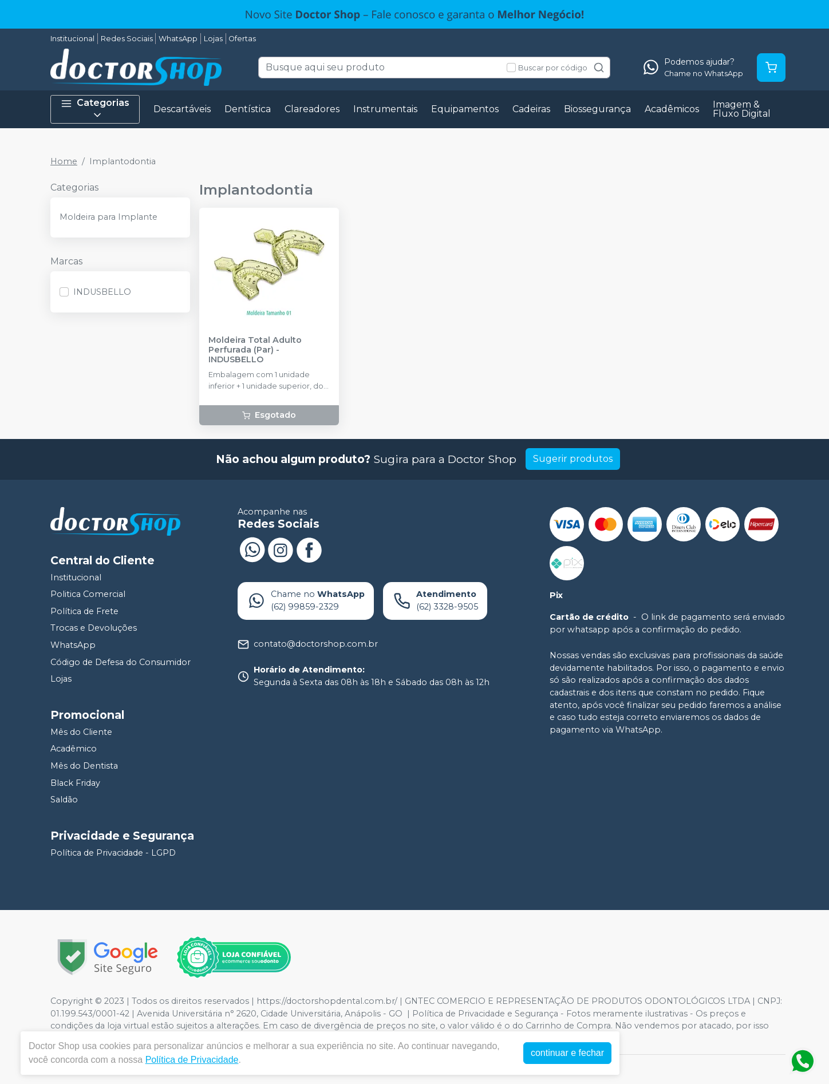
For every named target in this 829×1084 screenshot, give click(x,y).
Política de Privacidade (192, 1060)
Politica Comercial (87, 594)
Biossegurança (597, 109)
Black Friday (75, 783)
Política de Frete (84, 611)
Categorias (95, 109)
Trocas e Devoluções (93, 628)
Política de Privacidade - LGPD (113, 853)
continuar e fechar (567, 1053)
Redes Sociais (127, 38)
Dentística (247, 109)
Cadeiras (531, 109)
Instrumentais (385, 109)
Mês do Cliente (81, 732)
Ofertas (242, 38)
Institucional (72, 38)
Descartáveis (182, 109)
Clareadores (312, 109)
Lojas (213, 38)
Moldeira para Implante (108, 217)
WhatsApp (178, 38)
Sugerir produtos (573, 458)
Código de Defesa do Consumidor (120, 662)
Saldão (64, 799)
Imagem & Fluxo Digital (742, 109)
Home (63, 161)
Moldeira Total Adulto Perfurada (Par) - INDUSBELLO (255, 350)
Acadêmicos (672, 109)
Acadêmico (73, 749)
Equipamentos (465, 109)
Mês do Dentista (84, 766)
